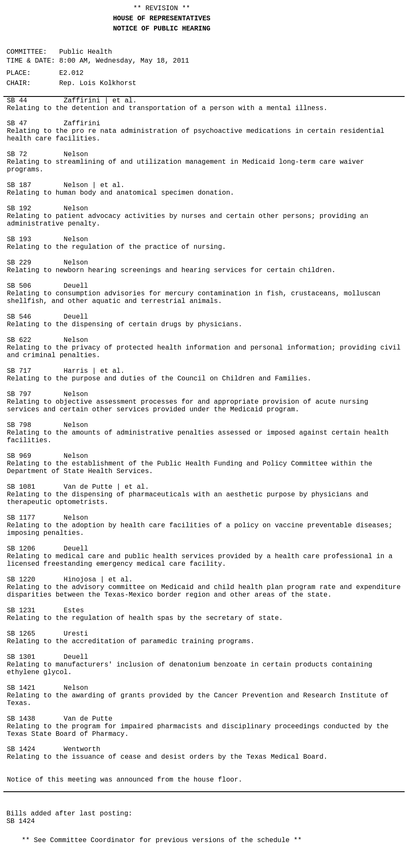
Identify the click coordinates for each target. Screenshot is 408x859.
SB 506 (19, 286)
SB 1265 (21, 634)
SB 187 (19, 185)
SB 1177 (21, 518)
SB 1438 (21, 719)
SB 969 (19, 456)
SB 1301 (21, 657)
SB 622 (19, 340)
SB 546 (19, 317)
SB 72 (17, 154)
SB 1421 (21, 688)
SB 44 (17, 101)
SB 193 (19, 239)
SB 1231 (21, 610)
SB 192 (19, 208)
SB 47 (17, 123)
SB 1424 (21, 749)
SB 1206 (21, 549)
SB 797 (19, 394)
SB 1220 (21, 580)
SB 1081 (21, 487)
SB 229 (19, 263)
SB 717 (19, 371)
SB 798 (19, 425)
